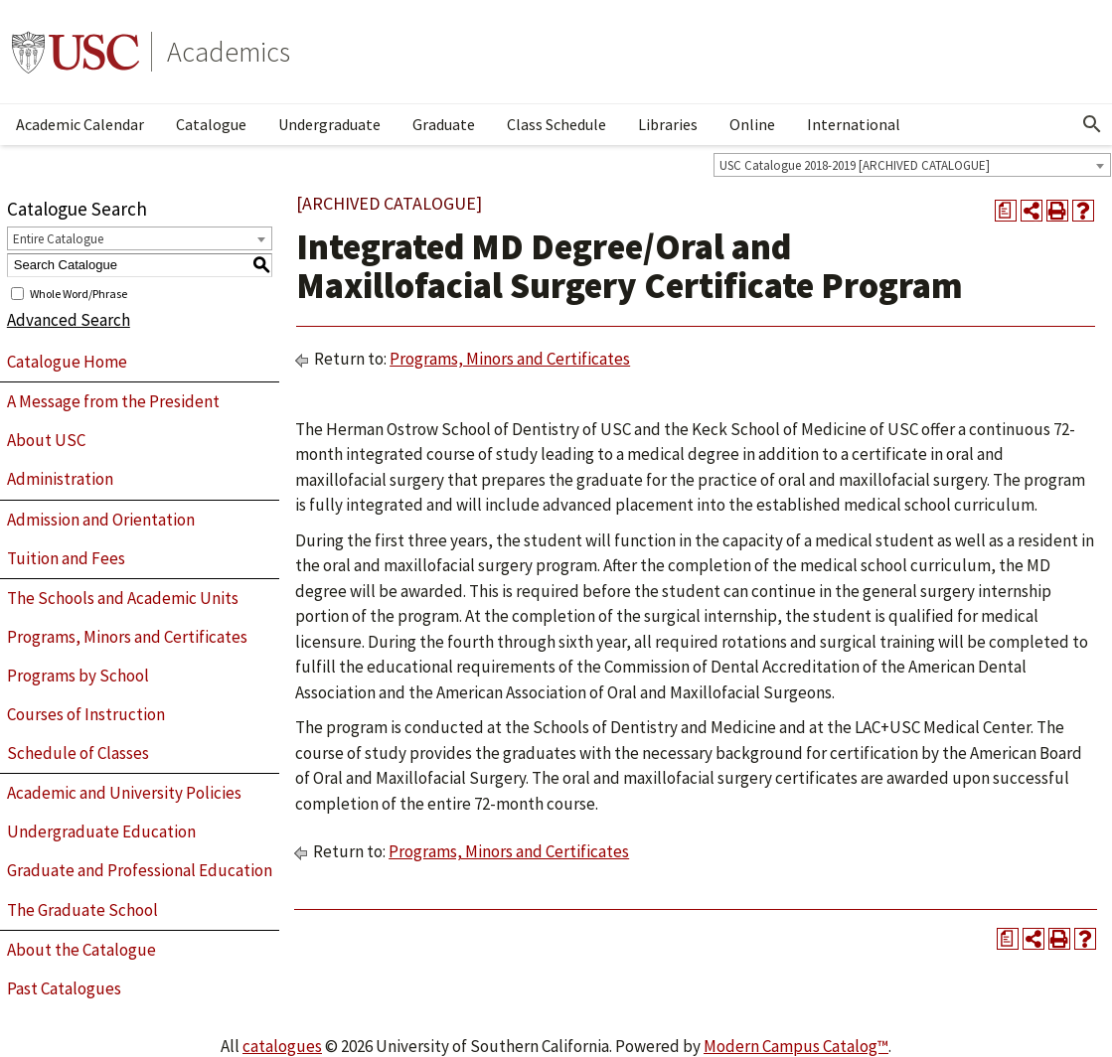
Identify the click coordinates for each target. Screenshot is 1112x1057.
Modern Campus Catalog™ (796, 1046)
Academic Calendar (80, 124)
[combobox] (912, 165)
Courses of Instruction (86, 714)
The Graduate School (82, 910)
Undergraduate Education (101, 831)
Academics (228, 52)
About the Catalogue (81, 950)
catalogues (282, 1046)
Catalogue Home (67, 362)
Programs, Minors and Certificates (127, 637)
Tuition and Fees (66, 558)
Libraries (668, 124)
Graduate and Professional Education (139, 870)
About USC (46, 440)
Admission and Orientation (101, 519)
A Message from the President (113, 401)
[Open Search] (1092, 124)
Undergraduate (329, 124)
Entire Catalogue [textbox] (58, 238)
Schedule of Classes (78, 753)
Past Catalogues (64, 988)
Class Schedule (556, 124)
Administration (60, 479)
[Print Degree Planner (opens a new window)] (1006, 211)
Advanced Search (68, 320)
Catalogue (211, 124)
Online (752, 124)
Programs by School (78, 675)
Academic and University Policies (124, 793)
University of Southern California (75, 52)
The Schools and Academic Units (122, 598)
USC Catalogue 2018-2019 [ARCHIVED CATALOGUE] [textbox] (854, 165)
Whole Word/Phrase (78, 292)
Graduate (443, 124)
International (853, 124)
